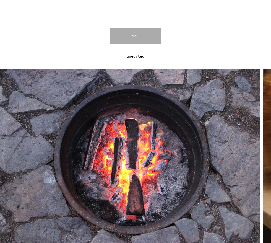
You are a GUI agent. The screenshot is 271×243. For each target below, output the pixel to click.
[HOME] (135, 36)
